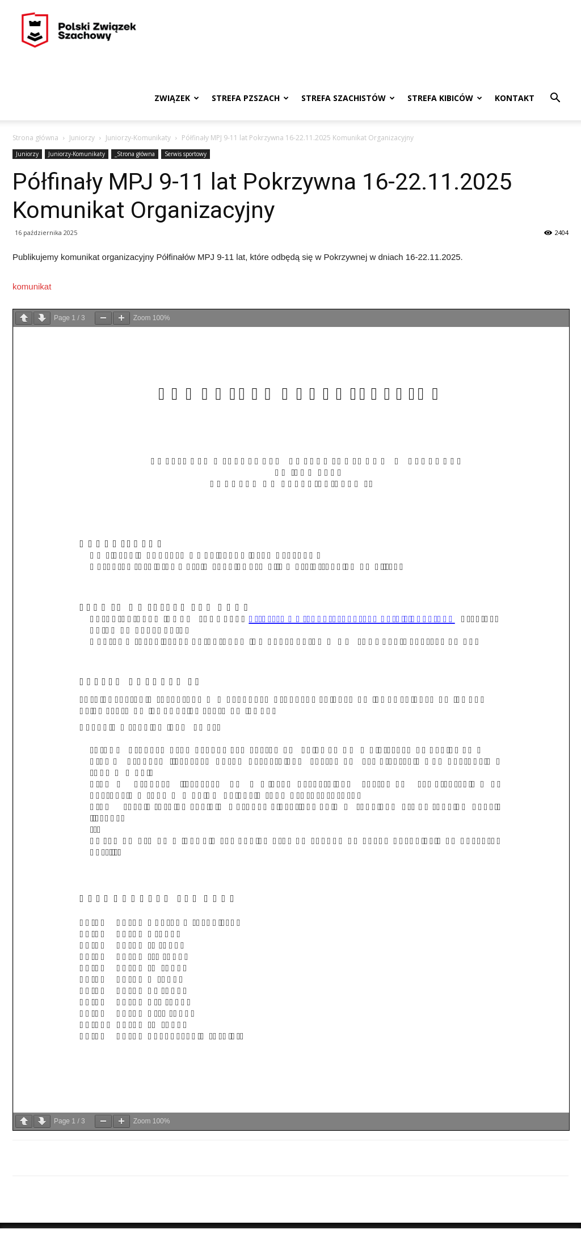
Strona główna (35, 137)
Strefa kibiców (444, 98)
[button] (555, 99)
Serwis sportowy (186, 154)
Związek (176, 98)
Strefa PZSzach (250, 98)
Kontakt (514, 98)
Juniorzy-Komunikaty (138, 137)
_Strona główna (135, 154)
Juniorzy (82, 137)
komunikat (31, 286)
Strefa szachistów (348, 98)
